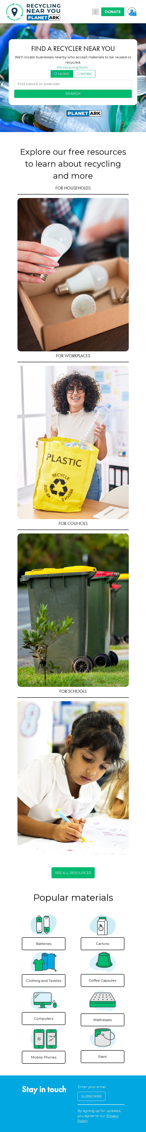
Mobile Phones (43, 1057)
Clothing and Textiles (43, 981)
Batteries (43, 944)
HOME (61, 74)
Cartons (102, 944)
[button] (132, 11)
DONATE (113, 12)
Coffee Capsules (102, 980)
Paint (102, 1057)
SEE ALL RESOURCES (73, 873)
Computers (43, 1018)
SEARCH (73, 94)
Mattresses (102, 1020)
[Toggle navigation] (95, 11)
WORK (84, 74)
